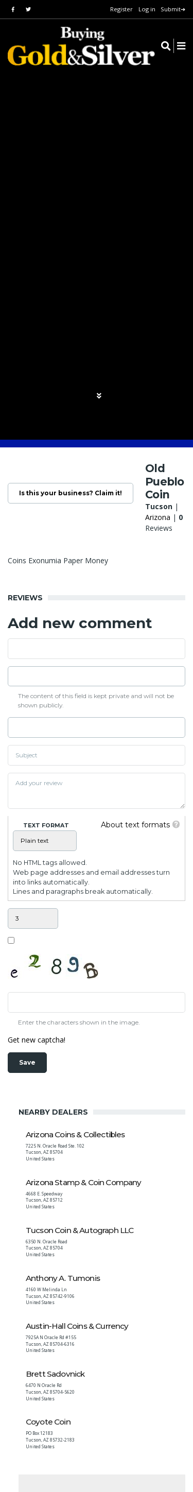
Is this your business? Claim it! (70, 493)
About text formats (135, 824)
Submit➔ (173, 9)
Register (121, 9)
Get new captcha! (36, 1040)
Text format (46, 825)
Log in (146, 9)
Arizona (157, 517)
